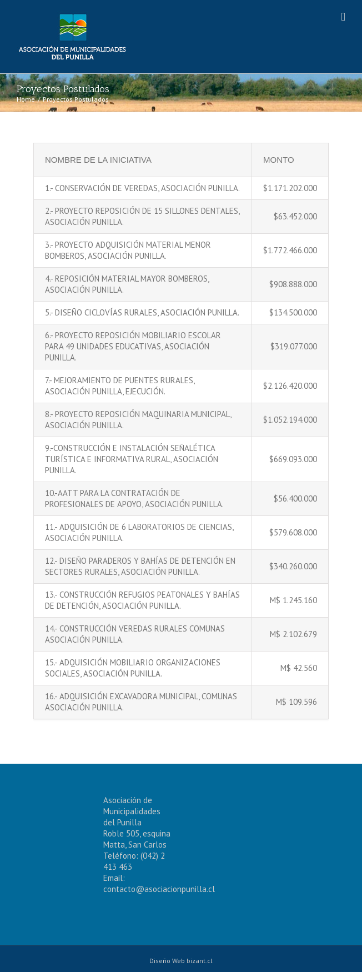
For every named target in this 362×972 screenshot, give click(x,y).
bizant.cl (200, 960)
